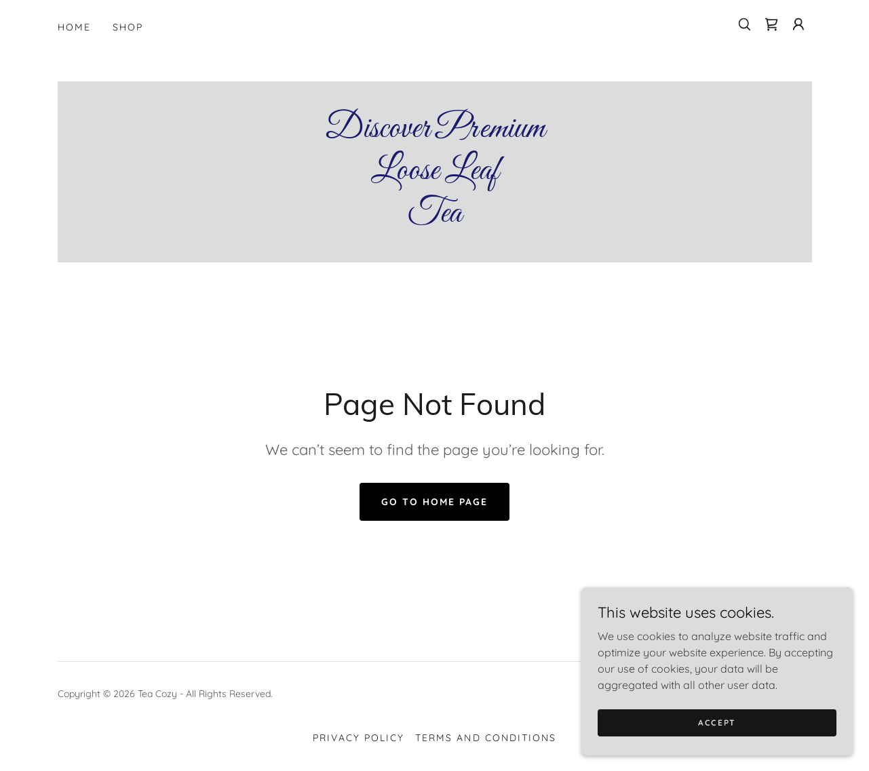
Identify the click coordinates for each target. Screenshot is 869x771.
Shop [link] (128, 27)
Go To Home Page (434, 502)
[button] (798, 24)
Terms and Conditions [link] (485, 738)
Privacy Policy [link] (358, 738)
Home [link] (74, 27)
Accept (717, 722)
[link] (771, 24)
